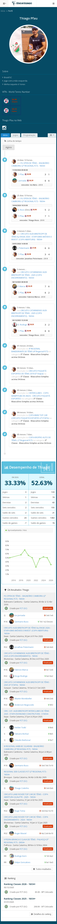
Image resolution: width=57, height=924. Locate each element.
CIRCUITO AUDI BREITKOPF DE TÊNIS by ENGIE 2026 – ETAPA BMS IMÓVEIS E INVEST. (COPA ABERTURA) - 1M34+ (31, 236)
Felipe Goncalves (22, 862)
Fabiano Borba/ (22, 733)
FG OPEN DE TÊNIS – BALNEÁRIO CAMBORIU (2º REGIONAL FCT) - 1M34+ (30, 164)
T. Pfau (21, 174)
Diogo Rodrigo (21, 675)
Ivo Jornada (20, 615)
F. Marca (21, 286)
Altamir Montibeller (23, 698)
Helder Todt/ (20, 727)
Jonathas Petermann (24, 647)
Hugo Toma (20, 810)
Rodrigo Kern (21, 856)
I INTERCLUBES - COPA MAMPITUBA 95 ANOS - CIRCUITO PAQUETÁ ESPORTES (30, 396)
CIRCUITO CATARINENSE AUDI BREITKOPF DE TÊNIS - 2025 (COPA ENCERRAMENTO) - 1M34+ (29, 275)
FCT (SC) (23, 608)
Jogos (15, 135)
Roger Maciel (20, 833)
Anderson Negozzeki (24, 704)
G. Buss (21, 209)
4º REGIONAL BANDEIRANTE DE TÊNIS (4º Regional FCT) (29, 350)
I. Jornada (22, 180)
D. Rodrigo (22, 324)
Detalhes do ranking (41, 914)
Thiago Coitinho (22, 788)
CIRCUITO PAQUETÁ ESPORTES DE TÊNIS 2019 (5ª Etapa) (28, 372)
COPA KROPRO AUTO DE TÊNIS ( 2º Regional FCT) (31, 439)
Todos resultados (42, 869)
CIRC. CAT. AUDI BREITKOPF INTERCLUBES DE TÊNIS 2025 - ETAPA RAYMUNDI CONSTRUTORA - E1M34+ (26, 712)
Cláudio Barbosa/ (23, 740)
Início (3, 11)
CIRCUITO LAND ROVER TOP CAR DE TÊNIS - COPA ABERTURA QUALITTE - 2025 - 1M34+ (26, 796)
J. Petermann (23, 248)
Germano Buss (21, 621)
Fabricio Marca (21, 669)
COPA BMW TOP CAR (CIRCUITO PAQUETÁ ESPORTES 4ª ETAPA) (30, 416)
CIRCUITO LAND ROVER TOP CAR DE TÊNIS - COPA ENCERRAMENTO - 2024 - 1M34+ (26, 818)
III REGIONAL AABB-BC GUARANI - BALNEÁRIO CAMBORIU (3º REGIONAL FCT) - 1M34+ (24, 747)
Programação (29, 135)
